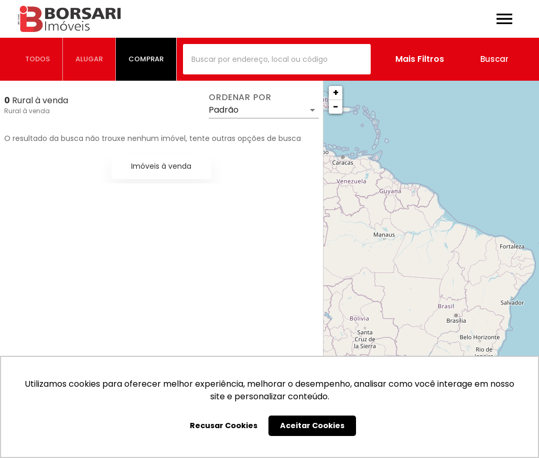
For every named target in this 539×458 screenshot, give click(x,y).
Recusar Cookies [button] (223, 425)
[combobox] (277, 59)
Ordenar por (240, 97)
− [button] (335, 106)
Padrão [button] (224, 110)
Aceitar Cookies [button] (312, 425)
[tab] (38, 59)
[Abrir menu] (504, 19)
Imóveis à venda (161, 166)
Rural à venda (27, 110)
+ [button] (336, 92)
